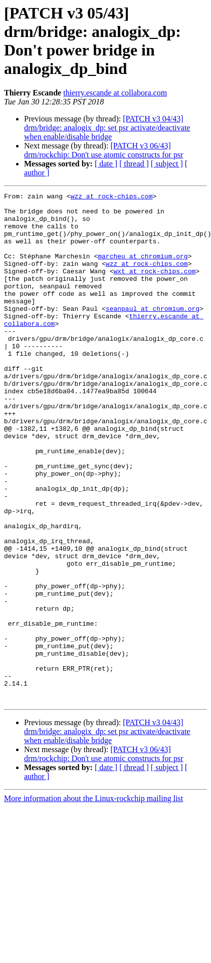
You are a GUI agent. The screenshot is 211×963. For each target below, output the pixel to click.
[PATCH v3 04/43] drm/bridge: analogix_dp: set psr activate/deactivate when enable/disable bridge (107, 127)
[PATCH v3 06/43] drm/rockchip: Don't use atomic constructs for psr (103, 150)
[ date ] (106, 163)
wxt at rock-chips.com (154, 287)
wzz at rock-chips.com (112, 197)
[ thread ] (134, 163)
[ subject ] (167, 163)
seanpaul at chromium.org (152, 332)
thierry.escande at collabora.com (115, 92)
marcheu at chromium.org (142, 269)
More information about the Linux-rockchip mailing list (93, 900)
